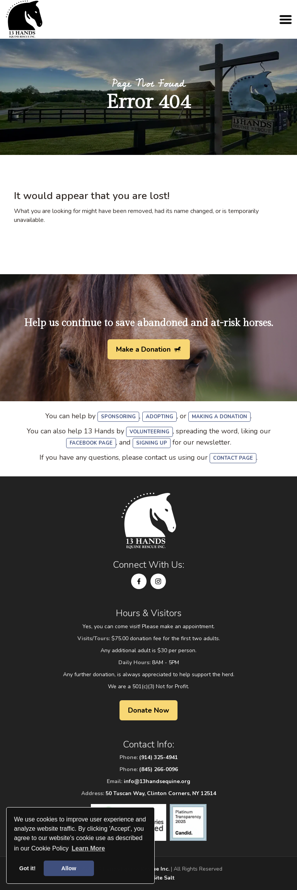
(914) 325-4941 (158, 757)
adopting (159, 416)
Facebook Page (91, 443)
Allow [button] (68, 868)
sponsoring (118, 416)
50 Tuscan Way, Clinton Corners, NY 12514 (161, 793)
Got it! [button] (27, 868)
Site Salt (163, 877)
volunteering (149, 431)
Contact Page (233, 458)
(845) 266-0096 (158, 769)
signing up (151, 443)
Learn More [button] (88, 848)
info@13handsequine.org (157, 781)
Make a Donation (143, 349)
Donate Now (148, 710)
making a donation (219, 416)
